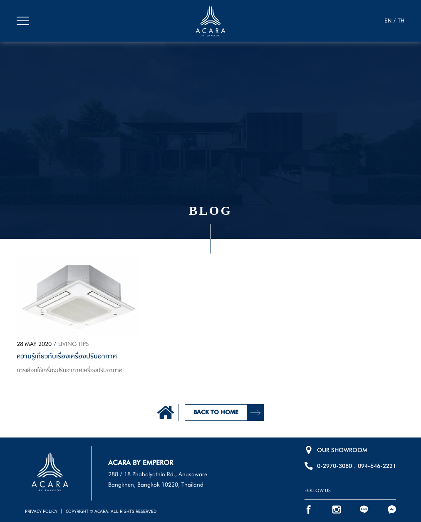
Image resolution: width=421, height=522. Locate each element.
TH (401, 20)
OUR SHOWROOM (342, 450)
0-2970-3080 (334, 465)
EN (387, 20)
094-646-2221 (377, 465)
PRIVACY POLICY (41, 511)
